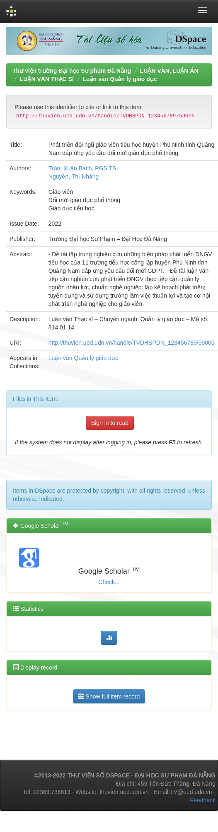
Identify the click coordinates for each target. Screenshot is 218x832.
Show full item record (109, 696)
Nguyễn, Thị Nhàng (73, 176)
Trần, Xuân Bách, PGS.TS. (83, 168)
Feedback (203, 800)
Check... (108, 582)
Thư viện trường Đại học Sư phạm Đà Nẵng (71, 70)
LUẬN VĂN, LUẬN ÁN (169, 70)
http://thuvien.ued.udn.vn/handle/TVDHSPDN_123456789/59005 (131, 342)
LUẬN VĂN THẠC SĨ (47, 79)
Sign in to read (109, 423)
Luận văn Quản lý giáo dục (119, 79)
